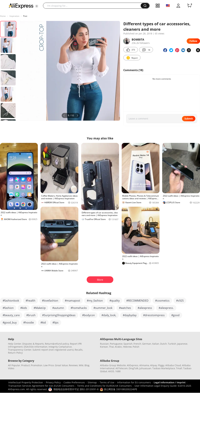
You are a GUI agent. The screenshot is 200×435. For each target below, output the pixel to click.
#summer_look (103, 308)
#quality (115, 300)
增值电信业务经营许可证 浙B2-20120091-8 (75, 389)
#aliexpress (145, 308)
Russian (104, 343)
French (137, 343)
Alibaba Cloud (173, 365)
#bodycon (88, 315)
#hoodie (28, 322)
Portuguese (116, 343)
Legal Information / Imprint (170, 382)
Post (25, 16)
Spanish (128, 343)
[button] (37, 6)
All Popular (14, 365)
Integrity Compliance (60, 346)
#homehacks (79, 308)
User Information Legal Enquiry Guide (155, 385)
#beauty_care (11, 315)
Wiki (81, 365)
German (146, 343)
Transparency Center (20, 349)
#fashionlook (11, 300)
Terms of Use (107, 382)
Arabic (118, 346)
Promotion (36, 365)
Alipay (153, 365)
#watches (125, 308)
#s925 (180, 300)
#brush (31, 315)
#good (175, 315)
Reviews (73, 365)
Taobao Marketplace (163, 368)
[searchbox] (93, 5)
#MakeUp (40, 308)
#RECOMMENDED (137, 300)
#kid (43, 322)
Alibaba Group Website (113, 365)
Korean (104, 346)
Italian (155, 343)
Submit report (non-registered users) (53, 349)
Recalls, (79, 349)
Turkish (172, 343)
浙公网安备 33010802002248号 (118, 389)
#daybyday (129, 315)
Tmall (179, 368)
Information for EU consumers (134, 382)
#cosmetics (162, 300)
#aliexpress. (166, 308)
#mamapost (72, 300)
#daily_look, (109, 315)
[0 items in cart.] (189, 5)
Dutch (163, 343)
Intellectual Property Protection (25, 382)
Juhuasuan (145, 368)
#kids (23, 308)
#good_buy (10, 322)
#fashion (8, 308)
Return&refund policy (57, 343)
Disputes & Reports (33, 343)
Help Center (14, 343)
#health (30, 300)
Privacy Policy (53, 382)
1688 (117, 371)
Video (11, 368)
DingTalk (133, 368)
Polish (136, 346)
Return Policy (15, 352)
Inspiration (14, 16)
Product (25, 365)
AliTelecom (122, 368)
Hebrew (127, 346)
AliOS (111, 371)
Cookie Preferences (74, 382)
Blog (86, 365)
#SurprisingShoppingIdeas (59, 315)
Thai (111, 346)
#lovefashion (50, 300)
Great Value (61, 365)
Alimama (144, 365)
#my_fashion (95, 300)
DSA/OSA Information (36, 346)
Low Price (48, 365)
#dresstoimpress (154, 315)
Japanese (182, 343)
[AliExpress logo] (21, 5)
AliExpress (132, 365)
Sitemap (92, 382)
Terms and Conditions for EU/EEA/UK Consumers (104, 385)
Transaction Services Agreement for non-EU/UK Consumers (41, 385)
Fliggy (161, 365)
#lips (55, 322)
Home (3, 16)
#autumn (58, 308)
